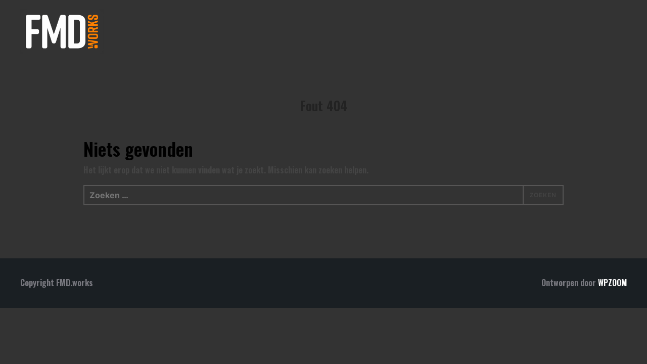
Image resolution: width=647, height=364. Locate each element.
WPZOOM (612, 283)
